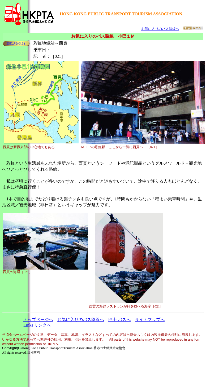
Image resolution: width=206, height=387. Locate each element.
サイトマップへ (150, 319)
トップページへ (38, 319)
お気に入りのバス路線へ (160, 29)
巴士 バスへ (119, 319)
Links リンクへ (37, 325)
